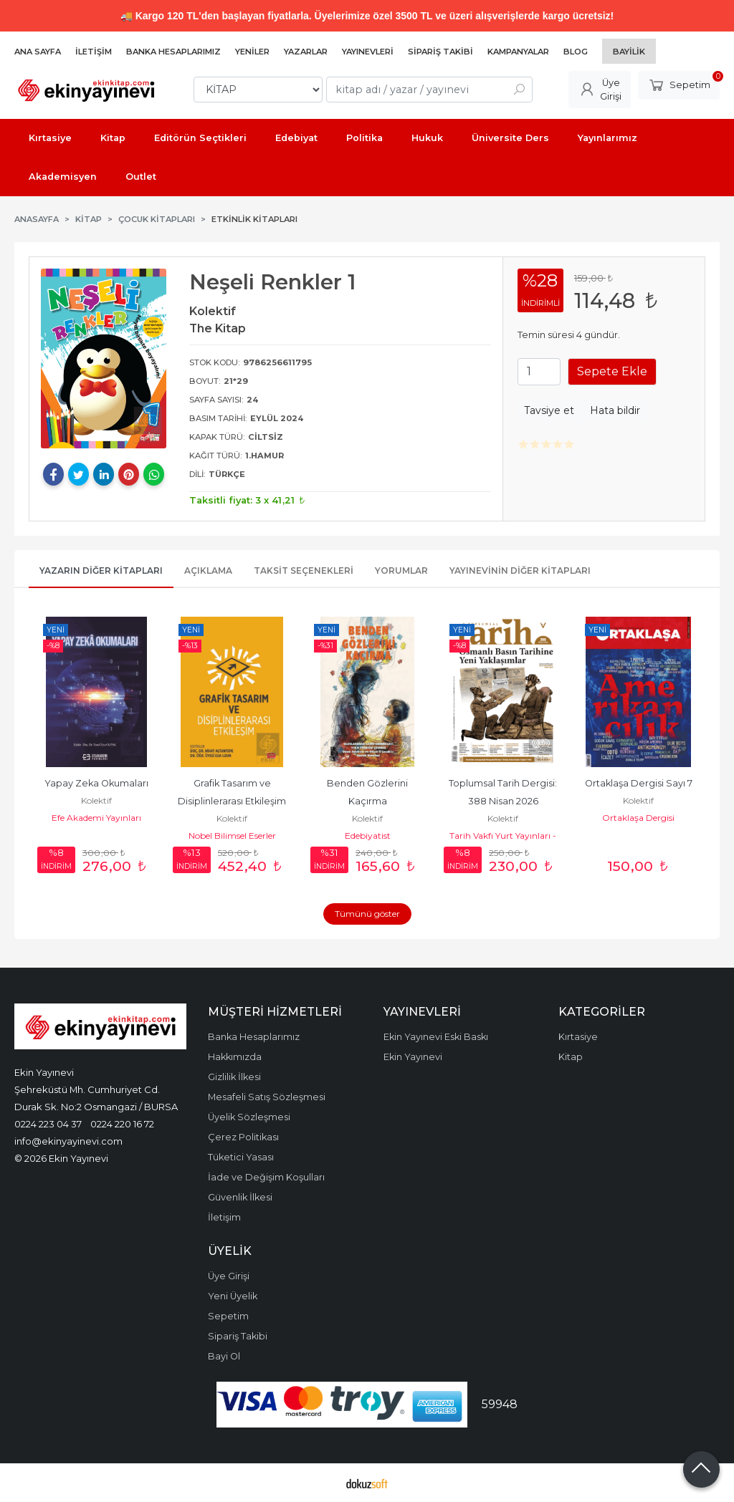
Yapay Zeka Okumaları (96, 783)
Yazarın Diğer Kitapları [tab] (101, 570)
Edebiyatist (368, 835)
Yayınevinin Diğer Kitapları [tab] (520, 570)
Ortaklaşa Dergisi (638, 817)
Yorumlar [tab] (401, 570)
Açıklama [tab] (208, 570)
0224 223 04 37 (48, 1124)
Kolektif (96, 800)
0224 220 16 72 (122, 1124)
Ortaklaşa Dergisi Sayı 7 (638, 783)
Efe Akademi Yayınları (96, 817)
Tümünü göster (367, 913)
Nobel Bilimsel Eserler (232, 835)
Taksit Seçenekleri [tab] (303, 570)
